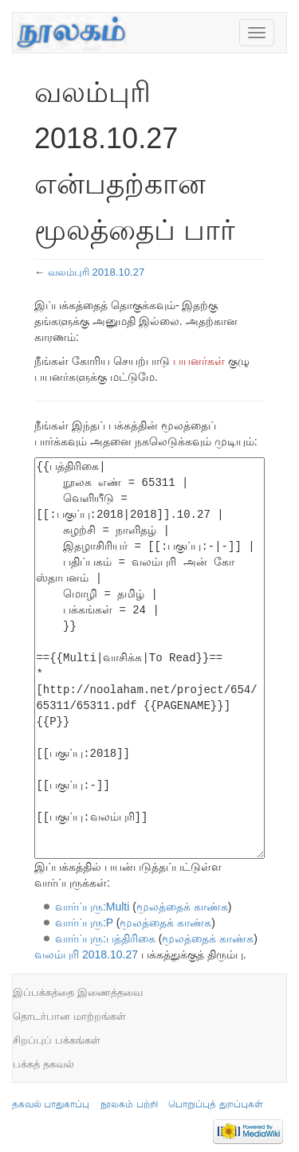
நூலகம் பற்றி (128, 1104)
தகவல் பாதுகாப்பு (50, 1104)
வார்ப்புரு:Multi (92, 906)
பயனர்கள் (199, 361)
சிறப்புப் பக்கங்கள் (56, 1040)
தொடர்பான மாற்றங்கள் (69, 1016)
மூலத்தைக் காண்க (182, 906)
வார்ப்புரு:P (84, 922)
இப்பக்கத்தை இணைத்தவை (78, 992)
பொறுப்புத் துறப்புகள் (215, 1104)
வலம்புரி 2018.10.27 (96, 272)
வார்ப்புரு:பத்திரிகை (105, 938)
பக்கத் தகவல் (43, 1064)
